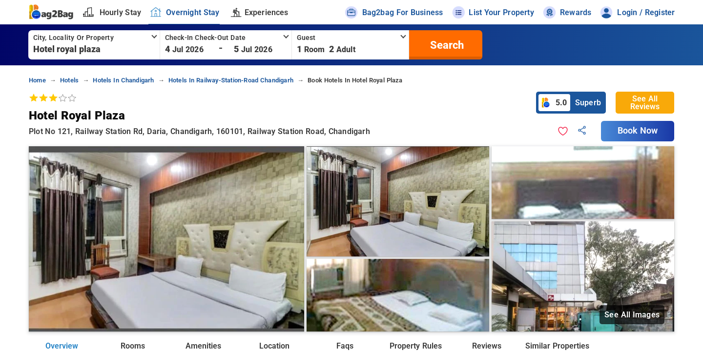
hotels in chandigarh (123, 80)
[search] (445, 44)
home (37, 80)
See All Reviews (645, 102)
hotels (69, 80)
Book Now (638, 131)
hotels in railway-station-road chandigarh (230, 80)
